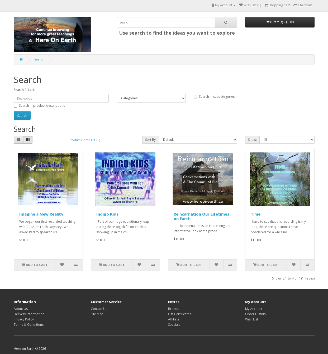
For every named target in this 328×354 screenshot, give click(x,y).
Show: (252, 139)
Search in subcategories (214, 96)
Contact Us (99, 308)
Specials (174, 324)
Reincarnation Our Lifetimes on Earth (201, 216)
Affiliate (173, 319)
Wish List (251, 319)
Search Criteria (25, 89)
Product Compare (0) (84, 140)
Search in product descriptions (39, 105)
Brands (173, 308)
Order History (255, 314)
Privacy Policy (24, 319)
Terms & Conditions (29, 324)
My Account (253, 308)
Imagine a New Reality (41, 214)
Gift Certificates (179, 314)
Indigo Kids (107, 214)
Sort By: (150, 139)
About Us (21, 308)
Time (255, 214)
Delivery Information (29, 314)
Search (39, 59)
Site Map (97, 314)
